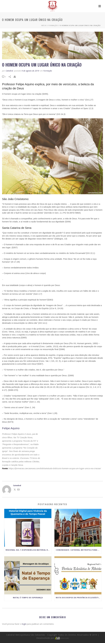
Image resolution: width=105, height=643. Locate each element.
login (24, 623)
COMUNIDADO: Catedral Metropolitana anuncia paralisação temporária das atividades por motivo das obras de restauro (79, 550)
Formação (53, 25)
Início (44, 25)
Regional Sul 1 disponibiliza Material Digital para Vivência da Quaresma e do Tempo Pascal (28, 550)
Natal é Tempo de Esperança (28, 597)
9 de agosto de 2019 (30, 70)
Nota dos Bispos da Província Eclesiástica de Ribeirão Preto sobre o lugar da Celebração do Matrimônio (79, 597)
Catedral (9, 70)
